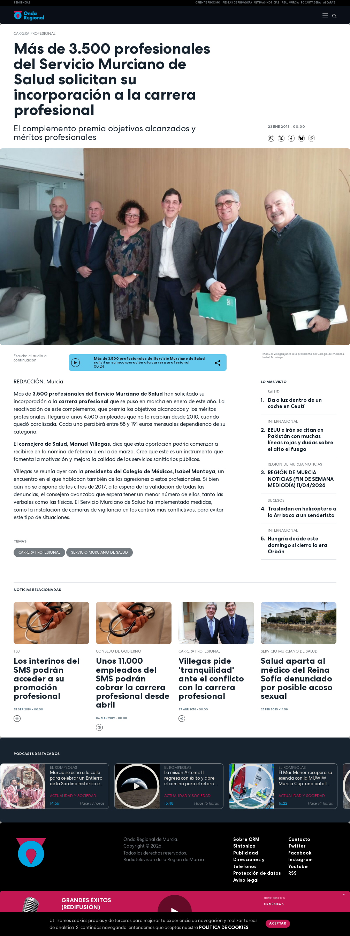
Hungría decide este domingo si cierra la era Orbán (297, 545)
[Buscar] (332, 15)
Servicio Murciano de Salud (99, 552)
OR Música (274, 904)
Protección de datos (257, 873)
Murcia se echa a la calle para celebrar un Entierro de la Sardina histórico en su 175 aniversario (76, 778)
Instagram (300, 859)
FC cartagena (311, 2)
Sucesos (276, 500)
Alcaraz (329, 2)
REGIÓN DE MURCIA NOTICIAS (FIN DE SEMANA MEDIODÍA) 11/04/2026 (301, 479)
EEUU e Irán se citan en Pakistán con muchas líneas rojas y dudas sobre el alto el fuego (300, 439)
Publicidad (245, 853)
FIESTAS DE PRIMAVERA (237, 2)
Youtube (298, 866)
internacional (283, 421)
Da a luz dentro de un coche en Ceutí (295, 403)
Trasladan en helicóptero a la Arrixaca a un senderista (302, 512)
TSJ (17, 651)
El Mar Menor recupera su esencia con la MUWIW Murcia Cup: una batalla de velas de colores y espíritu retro (305, 778)
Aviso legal (246, 880)
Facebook (299, 853)
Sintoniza (244, 846)
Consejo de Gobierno (118, 651)
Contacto (299, 839)
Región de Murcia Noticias (295, 464)
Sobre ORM (246, 839)
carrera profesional (34, 33)
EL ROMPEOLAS (63, 767)
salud (274, 391)
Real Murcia (290, 2)
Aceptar (277, 923)
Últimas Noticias (266, 2)
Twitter (297, 846)
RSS (292, 873)
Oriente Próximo (207, 2)
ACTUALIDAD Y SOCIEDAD (73, 795)
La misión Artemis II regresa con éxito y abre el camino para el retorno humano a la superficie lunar (190, 778)
